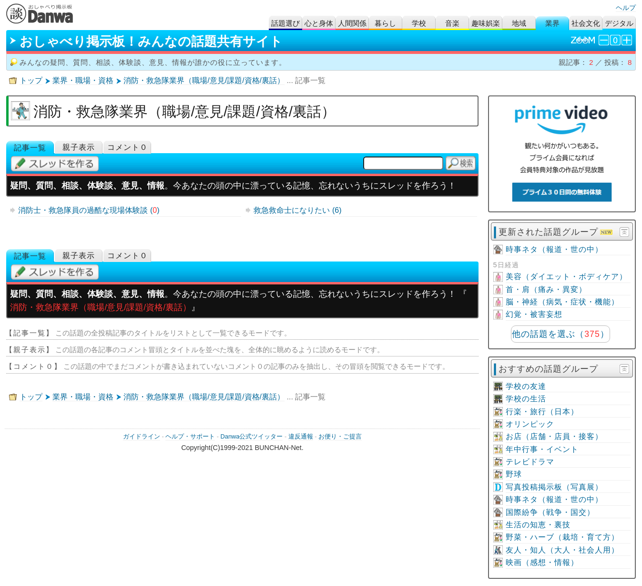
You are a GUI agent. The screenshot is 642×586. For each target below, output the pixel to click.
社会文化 (585, 23)
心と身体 (319, 23)
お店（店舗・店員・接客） (554, 436)
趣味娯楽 (485, 23)
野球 (514, 474)
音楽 (452, 23)
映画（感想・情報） (542, 562)
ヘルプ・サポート (190, 436)
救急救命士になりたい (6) (297, 210)
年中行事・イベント (542, 449)
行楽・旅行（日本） (542, 412)
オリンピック (530, 424)
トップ (31, 80)
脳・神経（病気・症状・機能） (562, 302)
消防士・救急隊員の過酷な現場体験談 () (88, 210)
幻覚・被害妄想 (534, 314)
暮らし (385, 23)
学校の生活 (526, 399)
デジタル (619, 23)
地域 (519, 23)
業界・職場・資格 (82, 80)
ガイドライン (141, 436)
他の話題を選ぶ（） (560, 334)
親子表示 (78, 147)
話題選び (285, 23)
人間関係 (352, 23)
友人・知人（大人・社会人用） (562, 550)
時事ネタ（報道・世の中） (554, 249)
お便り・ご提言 (340, 436)
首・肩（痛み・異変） (546, 289)
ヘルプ (626, 7)
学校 (419, 23)
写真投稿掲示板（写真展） (554, 487)
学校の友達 (526, 386)
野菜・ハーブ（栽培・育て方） (562, 537)
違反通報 (300, 436)
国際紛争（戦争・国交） (550, 512)
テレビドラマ (530, 462)
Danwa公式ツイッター (252, 436)
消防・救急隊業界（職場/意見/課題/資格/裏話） (204, 80)
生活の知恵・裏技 (538, 525)
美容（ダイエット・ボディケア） (566, 276)
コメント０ (127, 147)
